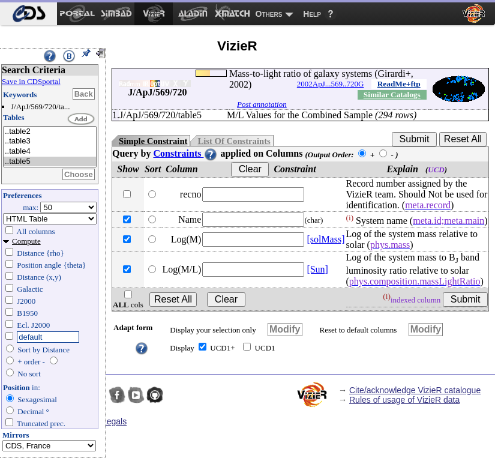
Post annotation (262, 104)
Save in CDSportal (31, 81)
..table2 (50, 132)
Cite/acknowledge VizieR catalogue (415, 390)
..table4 (50, 151)
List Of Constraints (233, 141)
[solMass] (325, 239)
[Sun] (317, 269)
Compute (26, 241)
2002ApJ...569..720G (330, 83)
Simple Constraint (153, 141)
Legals (114, 421)
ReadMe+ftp (399, 83)
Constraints (185, 153)
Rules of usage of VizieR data (404, 400)
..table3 (50, 141)
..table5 (50, 162)
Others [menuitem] (269, 14)
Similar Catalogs (392, 94)
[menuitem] (28, 13)
